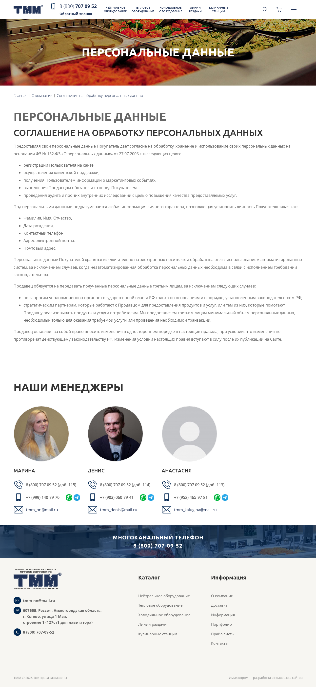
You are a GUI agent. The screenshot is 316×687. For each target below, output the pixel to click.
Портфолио (221, 624)
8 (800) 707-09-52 (38, 632)
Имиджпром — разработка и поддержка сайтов (265, 677)
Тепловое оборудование (143, 9)
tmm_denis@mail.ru (118, 509)
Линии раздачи (195, 9)
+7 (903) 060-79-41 (117, 497)
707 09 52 (78, 10)
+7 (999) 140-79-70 (42, 497)
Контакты (219, 643)
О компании (222, 595)
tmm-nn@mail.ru (39, 600)
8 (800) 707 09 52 (42, 485)
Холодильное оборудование (170, 9)
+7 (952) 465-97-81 (191, 497)
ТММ (28, 9)
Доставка (219, 605)
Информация (223, 614)
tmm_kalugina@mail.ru (195, 509)
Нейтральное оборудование (115, 9)
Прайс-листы (223, 633)
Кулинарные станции (218, 9)
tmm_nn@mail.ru (42, 509)
